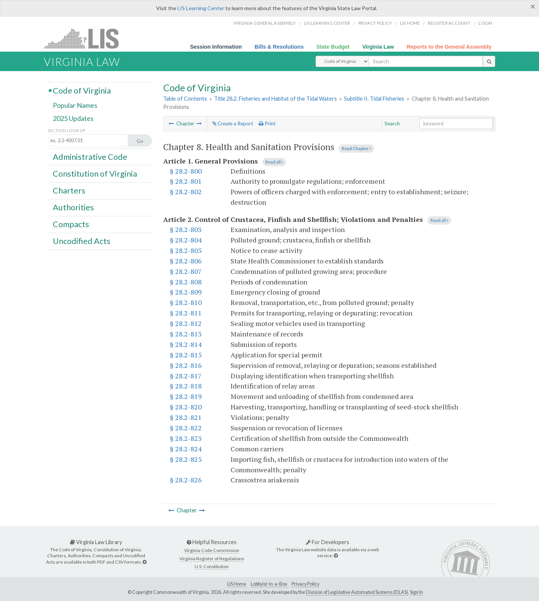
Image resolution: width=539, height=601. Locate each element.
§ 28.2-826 (186, 479)
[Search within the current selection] (456, 123)
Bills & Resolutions (279, 47)
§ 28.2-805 (186, 250)
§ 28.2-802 (186, 191)
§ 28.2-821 (186, 417)
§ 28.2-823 (186, 438)
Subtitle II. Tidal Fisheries (374, 98)
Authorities (73, 207)
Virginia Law (378, 47)
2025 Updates (73, 119)
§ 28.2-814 (186, 344)
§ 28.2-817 (186, 375)
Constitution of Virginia (95, 173)
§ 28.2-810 (186, 302)
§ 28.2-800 (186, 171)
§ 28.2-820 (186, 406)
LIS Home (236, 584)
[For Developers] (336, 555)
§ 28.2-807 (186, 271)
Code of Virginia (82, 90)
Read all (274, 162)
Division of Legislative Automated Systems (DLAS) (357, 592)
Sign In (416, 592)
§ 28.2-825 (186, 459)
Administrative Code (90, 156)
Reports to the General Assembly (448, 47)
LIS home (410, 23)
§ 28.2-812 (186, 323)
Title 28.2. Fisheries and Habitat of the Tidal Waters (275, 98)
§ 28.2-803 (186, 229)
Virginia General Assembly (264, 23)
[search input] (426, 61)
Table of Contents (185, 98)
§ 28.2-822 (186, 427)
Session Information (216, 47)
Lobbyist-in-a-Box (269, 584)
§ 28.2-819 (186, 396)
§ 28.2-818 (186, 385)
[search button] (489, 61)
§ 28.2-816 (186, 365)
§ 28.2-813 (186, 333)
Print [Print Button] (267, 123)
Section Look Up (66, 130)
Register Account (449, 23)
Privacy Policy (375, 23)
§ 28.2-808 (186, 281)
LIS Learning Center (200, 8)
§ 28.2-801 (186, 181)
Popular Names (75, 105)
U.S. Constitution (212, 566)
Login (485, 23)
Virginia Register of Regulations (211, 558)
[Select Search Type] (342, 61)
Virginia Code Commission (211, 550)
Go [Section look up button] (140, 141)
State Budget (333, 47)
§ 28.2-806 (186, 260)
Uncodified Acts (81, 241)
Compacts (71, 224)
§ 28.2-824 (186, 448)
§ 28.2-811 (186, 312)
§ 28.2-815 (186, 354)
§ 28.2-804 (186, 239)
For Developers (327, 542)
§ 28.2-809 (186, 291)
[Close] (533, 6)
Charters (69, 190)
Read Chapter (356, 148)
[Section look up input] (94, 140)
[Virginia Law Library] (144, 562)
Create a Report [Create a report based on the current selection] (232, 123)
